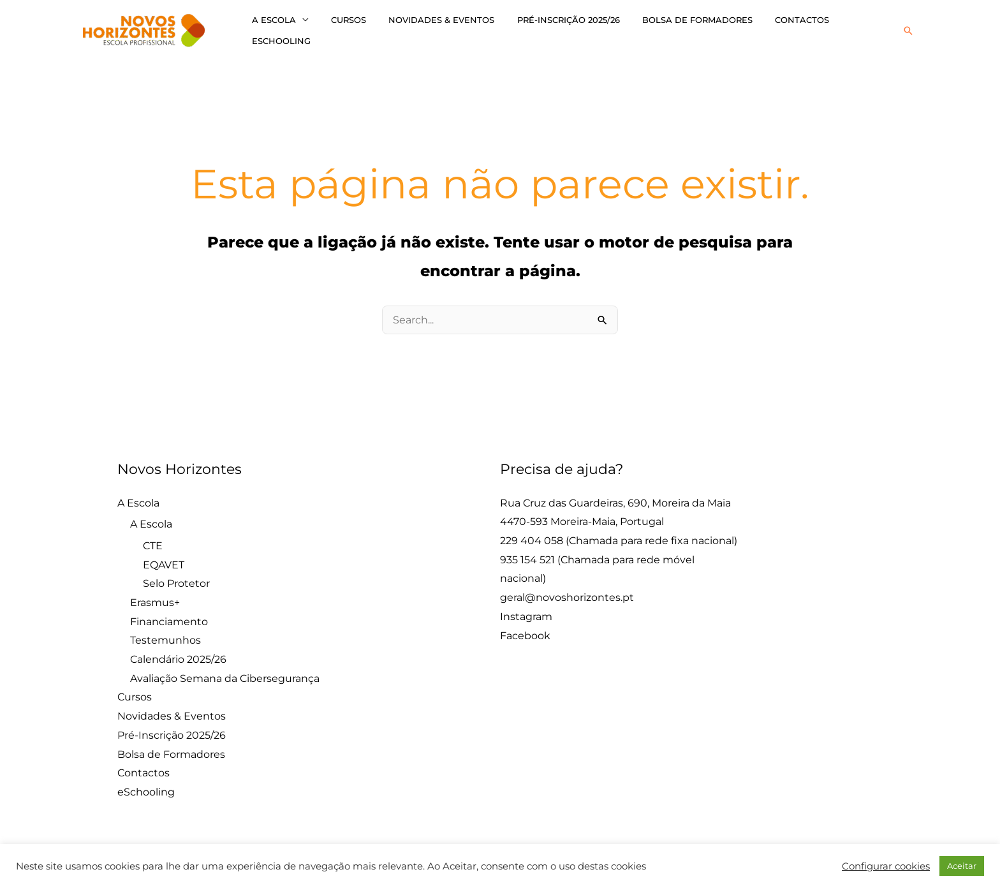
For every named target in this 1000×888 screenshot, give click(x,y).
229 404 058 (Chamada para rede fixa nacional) (618, 535)
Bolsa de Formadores (670, 27)
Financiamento (169, 616)
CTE (153, 540)
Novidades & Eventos (427, 27)
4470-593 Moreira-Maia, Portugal (582, 516)
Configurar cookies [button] (886, 866)
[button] (908, 27)
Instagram (526, 611)
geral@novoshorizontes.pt (567, 592)
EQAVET (163, 559)
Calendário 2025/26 (178, 654)
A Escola (271, 27)
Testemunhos (165, 635)
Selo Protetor (176, 578)
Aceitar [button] (961, 866)
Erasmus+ (155, 597)
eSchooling (842, 27)
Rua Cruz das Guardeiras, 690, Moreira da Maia (615, 497)
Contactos (769, 27)
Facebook (525, 630)
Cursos (339, 27)
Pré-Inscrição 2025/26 (547, 27)
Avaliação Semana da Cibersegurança (225, 673)
